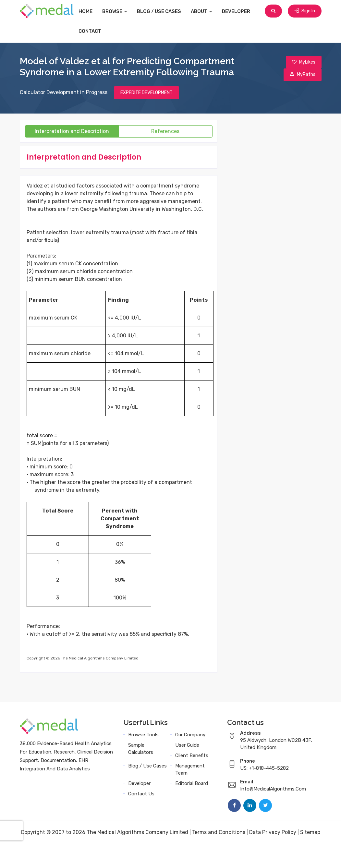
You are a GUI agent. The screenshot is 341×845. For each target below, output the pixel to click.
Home (90, 11)
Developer (240, 11)
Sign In (304, 11)
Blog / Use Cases (163, 11)
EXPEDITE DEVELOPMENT (146, 93)
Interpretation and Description (72, 132)
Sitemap (310, 833)
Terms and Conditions (218, 833)
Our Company (190, 735)
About (206, 11)
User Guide (187, 746)
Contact (94, 31)
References (165, 132)
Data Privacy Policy (272, 833)
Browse (119, 11)
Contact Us (141, 794)
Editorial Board (191, 784)
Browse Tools (143, 735)
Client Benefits (191, 756)
